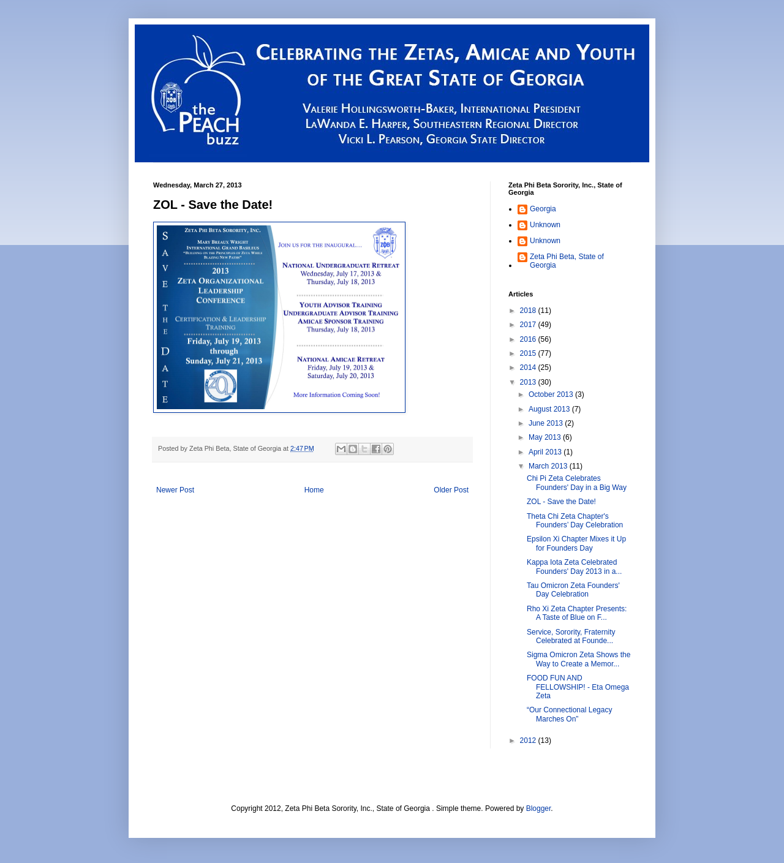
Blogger (538, 808)
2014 (529, 367)
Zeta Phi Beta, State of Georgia (567, 260)
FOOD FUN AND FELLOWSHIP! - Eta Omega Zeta (578, 687)
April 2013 (546, 452)
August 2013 (550, 409)
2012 (529, 740)
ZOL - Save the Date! (561, 501)
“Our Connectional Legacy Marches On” (569, 714)
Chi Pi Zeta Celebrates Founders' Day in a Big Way (577, 482)
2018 (529, 310)
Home (314, 490)
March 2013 (549, 466)
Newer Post (175, 490)
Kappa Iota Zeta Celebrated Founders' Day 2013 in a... (574, 566)
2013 (529, 382)
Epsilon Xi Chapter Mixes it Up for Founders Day (576, 543)
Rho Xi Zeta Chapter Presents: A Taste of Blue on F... (577, 613)
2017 (529, 324)
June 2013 (547, 423)
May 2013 (546, 437)
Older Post (451, 490)
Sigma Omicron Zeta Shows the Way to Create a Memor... (578, 659)
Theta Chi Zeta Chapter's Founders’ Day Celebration (575, 520)
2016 (529, 339)
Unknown (545, 224)
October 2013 (552, 394)
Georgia (543, 209)
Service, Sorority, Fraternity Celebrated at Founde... (571, 636)
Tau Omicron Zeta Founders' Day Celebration (573, 589)
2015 (529, 353)
